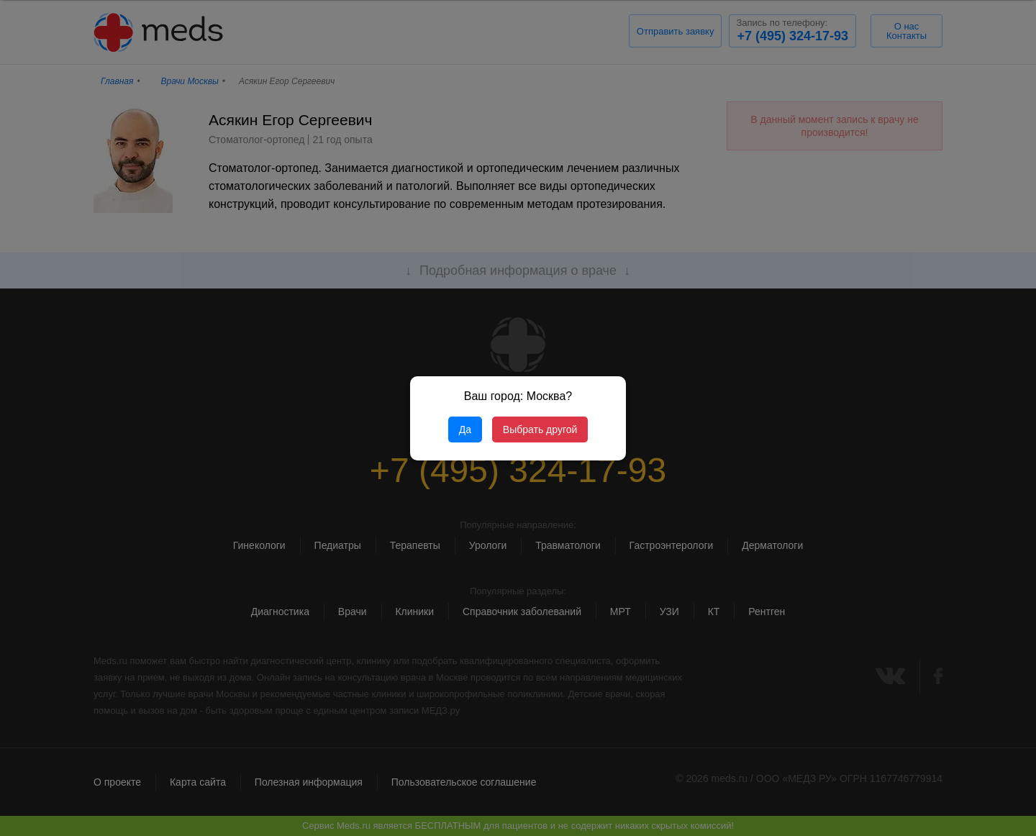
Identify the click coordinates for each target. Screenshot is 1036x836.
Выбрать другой (540, 429)
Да (465, 429)
